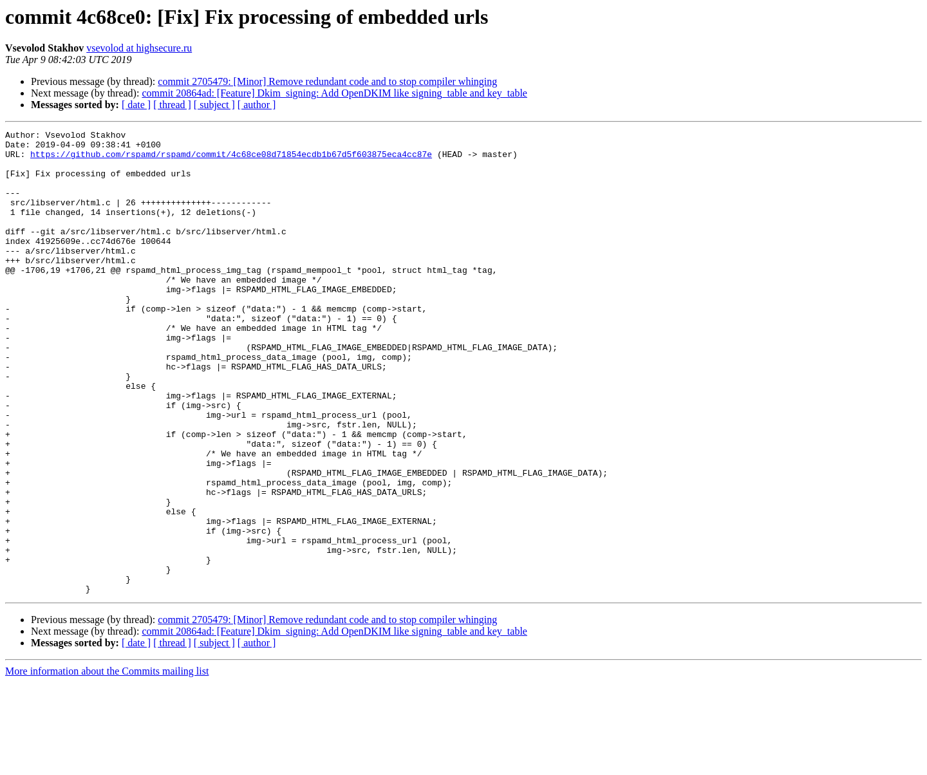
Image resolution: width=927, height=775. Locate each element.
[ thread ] (172, 104)
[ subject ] (214, 104)
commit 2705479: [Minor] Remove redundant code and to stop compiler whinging (327, 81)
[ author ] (257, 104)
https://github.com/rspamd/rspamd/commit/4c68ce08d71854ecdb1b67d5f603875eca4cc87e (231, 159)
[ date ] (136, 104)
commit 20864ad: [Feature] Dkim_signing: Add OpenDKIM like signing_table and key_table (334, 93)
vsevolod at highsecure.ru (139, 47)
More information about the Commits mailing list (107, 763)
